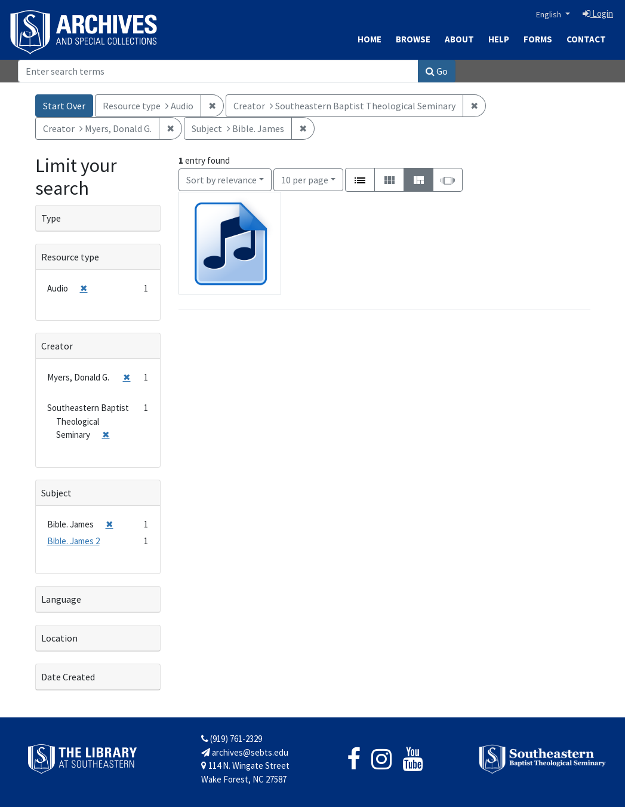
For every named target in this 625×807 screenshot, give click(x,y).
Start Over (64, 106)
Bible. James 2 (73, 541)
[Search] (218, 71)
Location (59, 638)
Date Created (68, 677)
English (549, 14)
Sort (221, 180)
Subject (56, 493)
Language (61, 599)
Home (369, 39)
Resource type (70, 257)
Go (437, 71)
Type (51, 218)
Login (598, 13)
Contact (586, 39)
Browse (413, 39)
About (459, 39)
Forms (538, 39)
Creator (57, 346)
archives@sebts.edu (244, 752)
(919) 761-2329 (231, 738)
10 (304, 179)
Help (498, 39)
